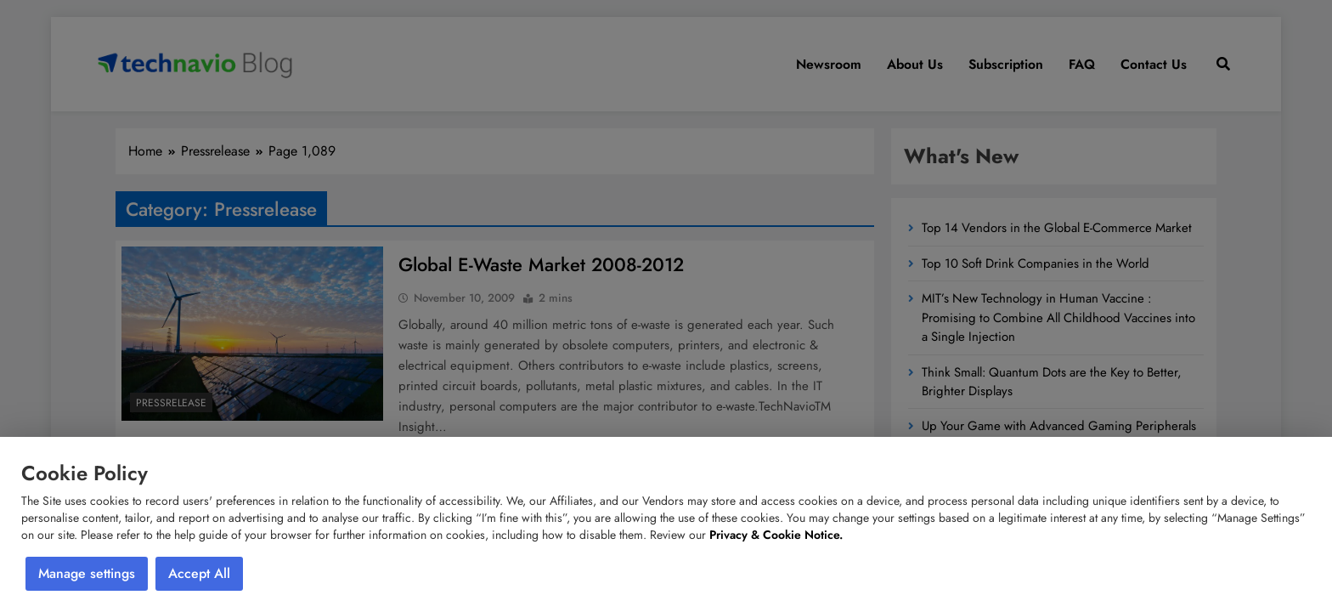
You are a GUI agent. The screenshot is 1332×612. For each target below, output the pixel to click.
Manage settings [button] (86, 573)
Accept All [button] (199, 573)
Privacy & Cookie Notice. (776, 534)
